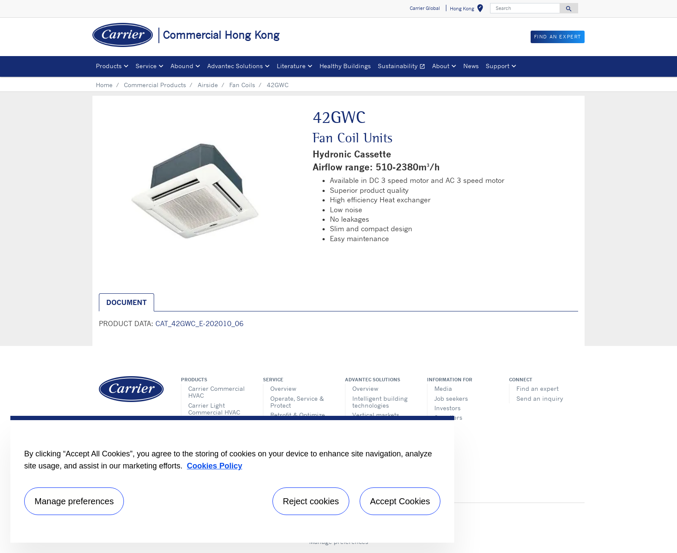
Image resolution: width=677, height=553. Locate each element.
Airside (208, 84)
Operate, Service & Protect (297, 402)
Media (443, 388)
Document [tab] (126, 302)
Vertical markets (375, 414)
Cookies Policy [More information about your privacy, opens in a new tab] (214, 466)
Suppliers (448, 417)
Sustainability (403, 67)
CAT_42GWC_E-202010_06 (199, 323)
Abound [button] (182, 65)
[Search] (525, 8)
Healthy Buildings (345, 65)
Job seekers (451, 398)
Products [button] (109, 65)
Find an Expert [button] (557, 37)
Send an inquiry (539, 398)
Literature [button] (291, 65)
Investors (447, 408)
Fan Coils (242, 84)
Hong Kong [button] (468, 9)
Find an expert (537, 388)
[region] (232, 479)
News (471, 65)
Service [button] (146, 65)
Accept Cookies (400, 501)
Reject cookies (311, 501)
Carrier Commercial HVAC (216, 392)
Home (104, 84)
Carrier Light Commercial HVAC (214, 409)
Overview (283, 388)
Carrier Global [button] (425, 8)
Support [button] (497, 65)
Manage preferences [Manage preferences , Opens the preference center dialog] (74, 501)
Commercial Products (155, 84)
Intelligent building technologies (380, 402)
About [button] (440, 65)
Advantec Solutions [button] (235, 65)
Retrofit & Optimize (297, 414)
